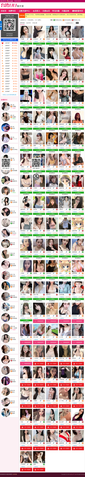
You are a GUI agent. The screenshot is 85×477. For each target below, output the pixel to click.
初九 (13, 392)
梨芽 (13, 402)
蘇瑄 (13, 307)
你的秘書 (14, 170)
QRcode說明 (9, 35)
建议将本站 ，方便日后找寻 (10, 1)
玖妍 (13, 128)
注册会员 (46, 11)
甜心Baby (14, 149)
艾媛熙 (14, 117)
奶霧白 (14, 381)
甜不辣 (14, 212)
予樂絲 (14, 106)
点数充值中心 (24, 11)
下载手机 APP (9, 16)
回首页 (3, 11)
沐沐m (14, 276)
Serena (14, 233)
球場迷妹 (14, 318)
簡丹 (13, 223)
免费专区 (12, 11)
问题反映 (65, 11)
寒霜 (13, 244)
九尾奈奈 (14, 202)
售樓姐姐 (14, 297)
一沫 (13, 160)
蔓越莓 (14, 265)
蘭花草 (14, 371)
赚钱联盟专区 (77, 11)
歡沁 (13, 255)
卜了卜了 (14, 139)
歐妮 (13, 350)
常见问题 (56, 11)
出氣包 (14, 339)
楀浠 (13, 413)
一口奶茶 (14, 328)
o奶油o (14, 360)
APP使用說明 (9, 33)
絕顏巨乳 (14, 181)
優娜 (13, 191)
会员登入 (36, 11)
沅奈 (13, 286)
